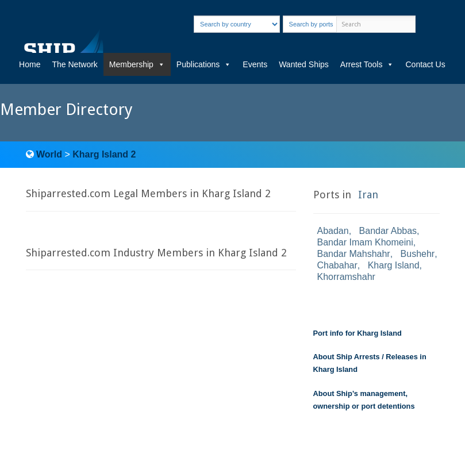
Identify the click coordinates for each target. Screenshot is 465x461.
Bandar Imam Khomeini (365, 242)
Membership (137, 64)
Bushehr (418, 254)
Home (29, 64)
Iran (368, 195)
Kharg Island (394, 265)
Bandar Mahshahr (353, 254)
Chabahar (337, 265)
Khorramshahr (346, 277)
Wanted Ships (304, 64)
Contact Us (425, 64)
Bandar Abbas (388, 231)
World (49, 154)
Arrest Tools (367, 64)
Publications (204, 64)
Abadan (333, 231)
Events (255, 64)
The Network (74, 64)
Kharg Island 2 (104, 154)
